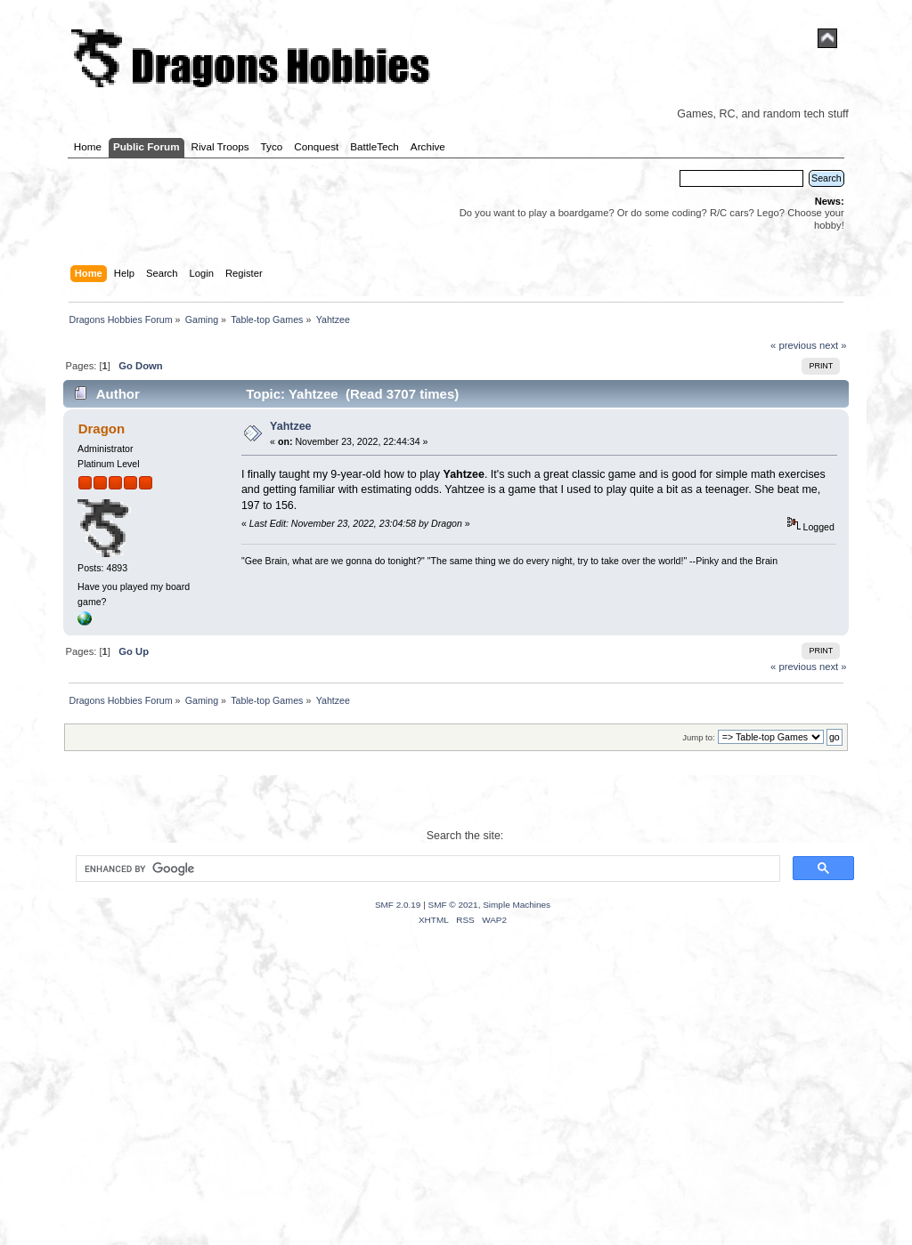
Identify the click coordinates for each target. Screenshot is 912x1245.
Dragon (101, 428)
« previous (793, 345)
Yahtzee (290, 426)
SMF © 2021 (453, 904)
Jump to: (698, 737)
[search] (426, 869)
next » (833, 345)
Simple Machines (516, 904)
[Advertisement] (456, 1107)
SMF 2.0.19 (398, 904)
